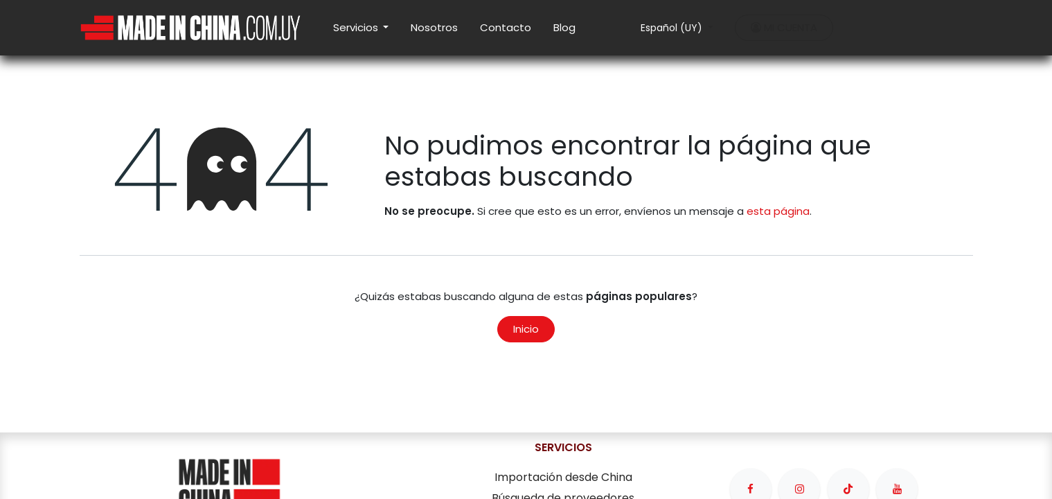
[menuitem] (361, 28)
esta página (778, 211)
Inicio (526, 329)
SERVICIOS (563, 447)
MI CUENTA (784, 27)
